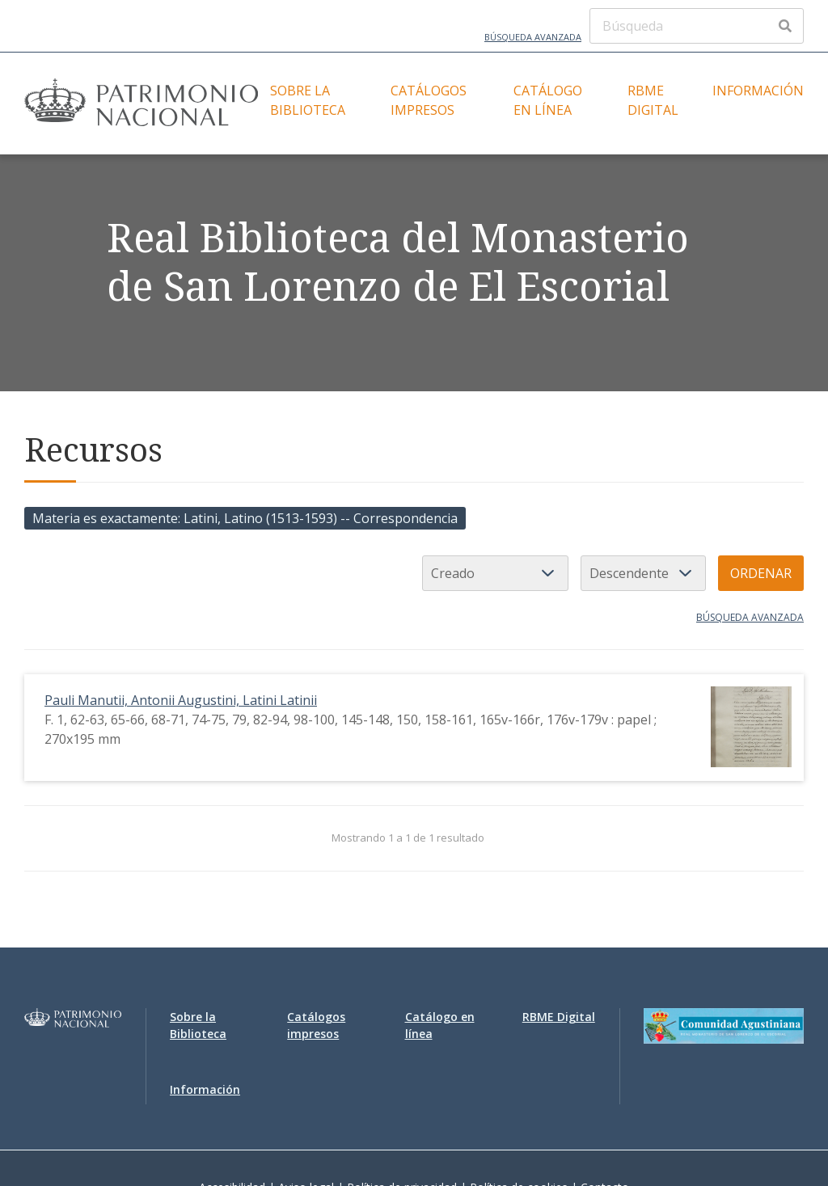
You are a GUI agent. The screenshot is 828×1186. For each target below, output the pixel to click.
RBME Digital (652, 100)
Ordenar (761, 573)
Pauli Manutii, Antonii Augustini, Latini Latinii (180, 700)
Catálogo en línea (547, 100)
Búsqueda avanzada (532, 37)
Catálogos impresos (429, 100)
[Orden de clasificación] (643, 573)
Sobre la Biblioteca (307, 100)
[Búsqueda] (696, 26)
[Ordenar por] (495, 573)
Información (758, 90)
